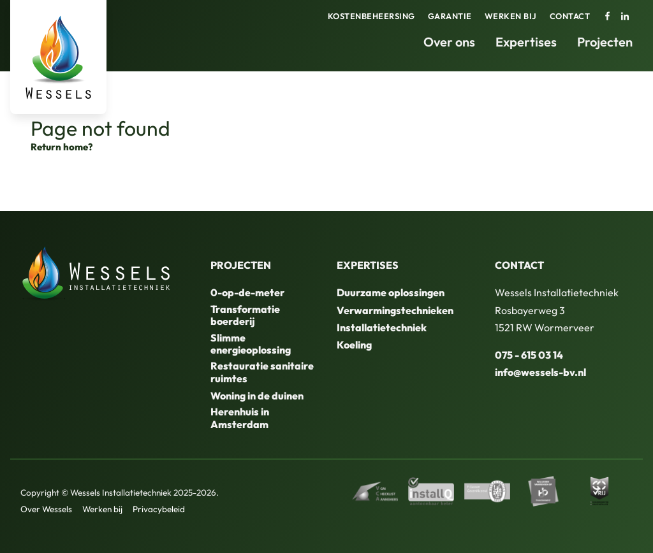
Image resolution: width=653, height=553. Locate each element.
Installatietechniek (382, 327)
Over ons (449, 42)
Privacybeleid (159, 509)
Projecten (605, 42)
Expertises (526, 42)
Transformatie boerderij (245, 315)
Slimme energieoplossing (250, 343)
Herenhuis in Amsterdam (239, 417)
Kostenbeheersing (371, 16)
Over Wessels (46, 509)
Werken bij (511, 16)
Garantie (450, 16)
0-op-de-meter (247, 292)
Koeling (354, 344)
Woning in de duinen (257, 395)
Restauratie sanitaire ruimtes (262, 371)
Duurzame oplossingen (390, 292)
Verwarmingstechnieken (395, 310)
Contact (570, 16)
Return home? (61, 147)
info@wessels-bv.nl (540, 372)
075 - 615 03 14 (529, 354)
